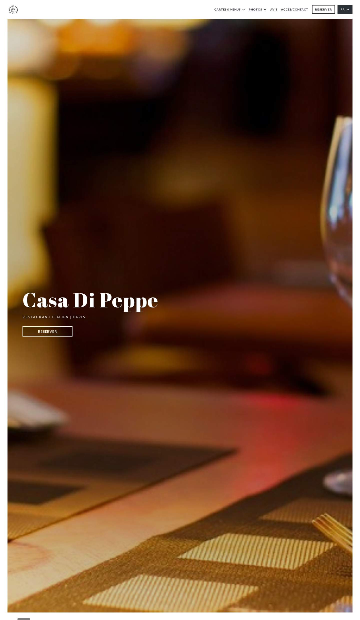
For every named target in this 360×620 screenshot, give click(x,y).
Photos (257, 9)
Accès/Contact (294, 9)
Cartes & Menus (229, 9)
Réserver (323, 9)
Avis (273, 9)
